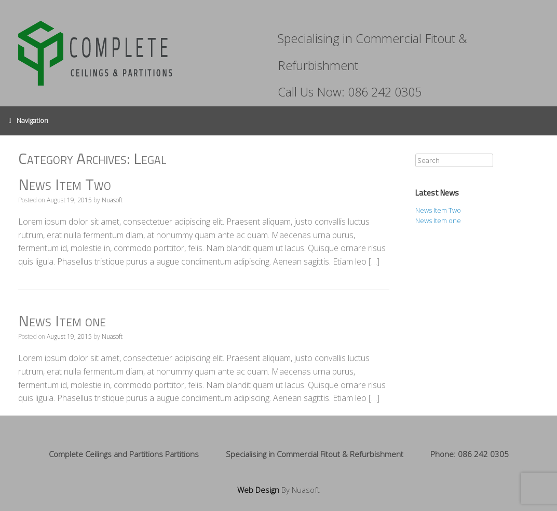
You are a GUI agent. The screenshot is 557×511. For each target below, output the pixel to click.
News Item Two (64, 184)
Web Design (258, 490)
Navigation (28, 121)
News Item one (62, 321)
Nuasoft (112, 200)
